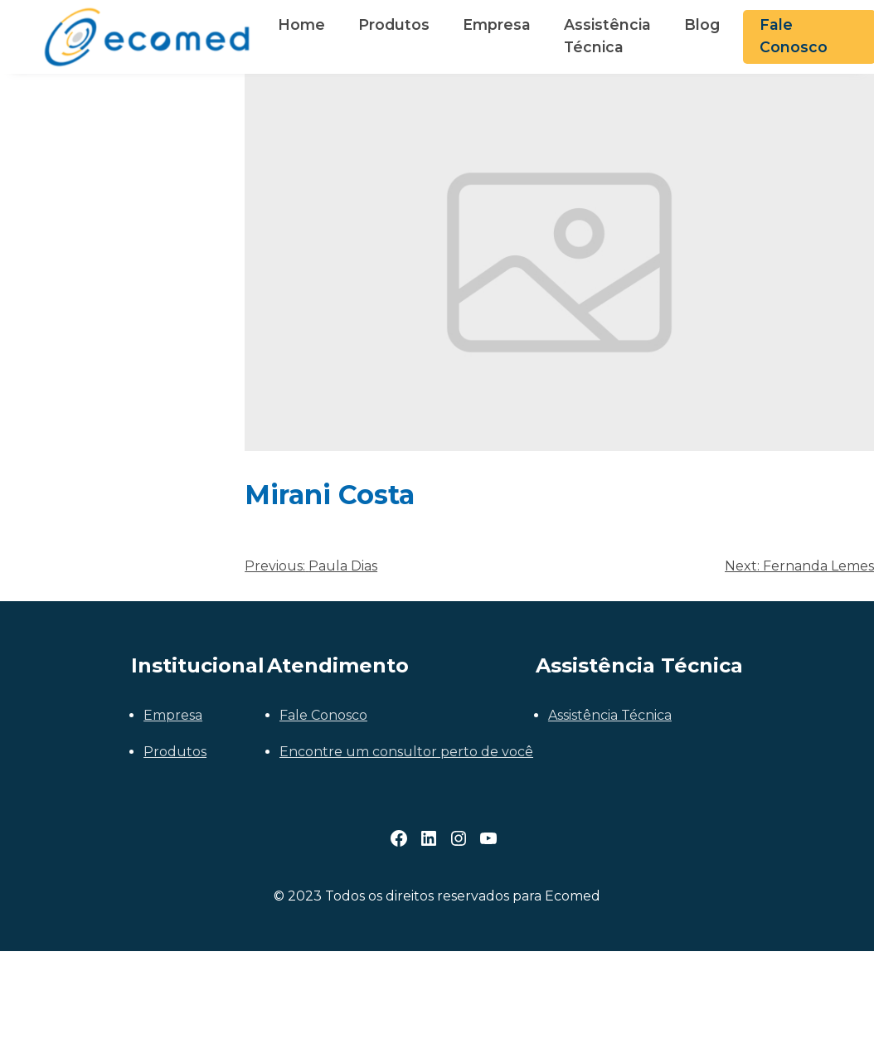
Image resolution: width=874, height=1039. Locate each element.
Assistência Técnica (607, 35)
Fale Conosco (323, 715)
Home (301, 24)
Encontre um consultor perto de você (406, 752)
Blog (702, 24)
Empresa (497, 24)
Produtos (394, 24)
